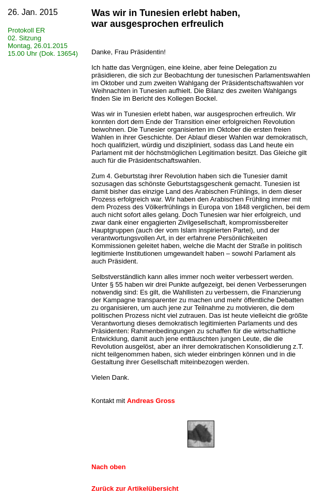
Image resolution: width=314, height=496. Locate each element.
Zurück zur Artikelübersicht (135, 488)
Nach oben (108, 467)
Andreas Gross (151, 401)
